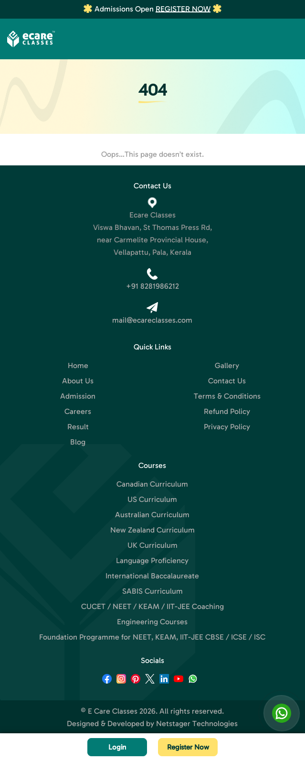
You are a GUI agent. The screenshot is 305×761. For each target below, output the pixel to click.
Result (78, 426)
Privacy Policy (227, 426)
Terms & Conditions (227, 396)
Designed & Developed (105, 723)
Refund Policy (227, 411)
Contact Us (227, 380)
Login (117, 747)
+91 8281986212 (152, 286)
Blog (77, 441)
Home (78, 365)
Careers (77, 411)
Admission (77, 396)
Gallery (227, 365)
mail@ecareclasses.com (152, 320)
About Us (78, 380)
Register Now (183, 8)
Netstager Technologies (197, 723)
